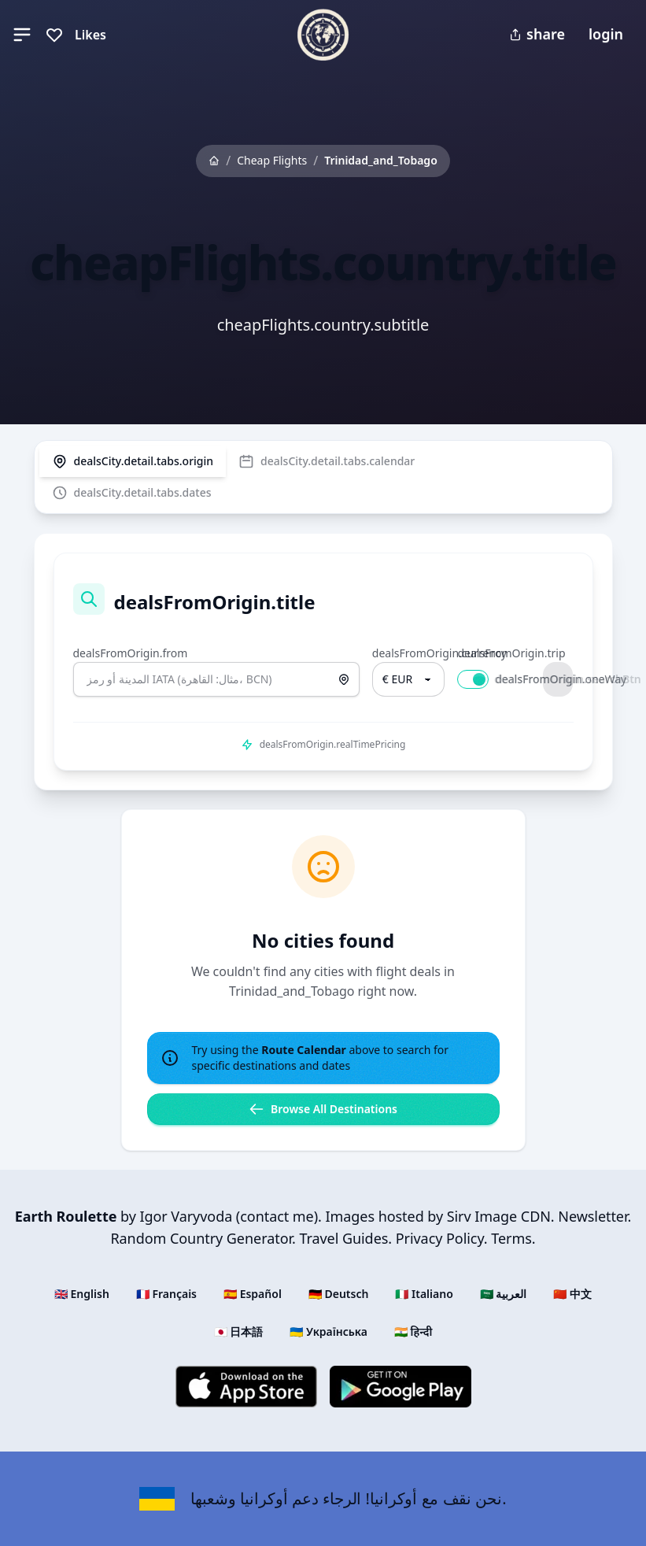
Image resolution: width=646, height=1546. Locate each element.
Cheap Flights (272, 160)
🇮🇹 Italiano (423, 1293)
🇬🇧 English (81, 1293)
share (537, 33)
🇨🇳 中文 (572, 1293)
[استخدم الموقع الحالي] (343, 679)
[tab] (133, 461)
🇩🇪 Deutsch (338, 1293)
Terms (511, 1238)
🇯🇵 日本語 (239, 1331)
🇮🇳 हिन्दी (413, 1331)
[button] (22, 34)
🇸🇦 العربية (503, 1293)
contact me (277, 1216)
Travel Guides (343, 1238)
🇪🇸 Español (252, 1293)
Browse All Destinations (323, 1109)
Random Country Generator (201, 1238)
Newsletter (592, 1216)
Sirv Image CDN (499, 1216)
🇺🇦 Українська (328, 1331)
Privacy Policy (440, 1238)
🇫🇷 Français (166, 1293)
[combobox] (216, 679)
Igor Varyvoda (185, 1216)
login (606, 33)
